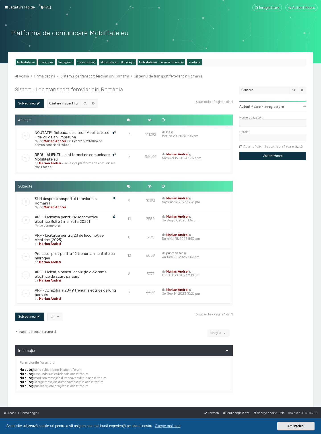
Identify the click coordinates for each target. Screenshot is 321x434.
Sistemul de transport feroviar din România (69, 89)
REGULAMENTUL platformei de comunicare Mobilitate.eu (72, 156)
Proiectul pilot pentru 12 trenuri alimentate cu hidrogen (75, 255)
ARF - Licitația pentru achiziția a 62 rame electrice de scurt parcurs (71, 273)
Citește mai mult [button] (168, 426)
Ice (168, 132)
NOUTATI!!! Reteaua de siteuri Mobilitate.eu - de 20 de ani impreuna (72, 134)
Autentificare (250, 106)
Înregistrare (274, 106)
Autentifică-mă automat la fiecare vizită (273, 146)
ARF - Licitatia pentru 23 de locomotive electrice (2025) (69, 237)
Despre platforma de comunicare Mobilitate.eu (68, 142)
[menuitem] (45, 7)
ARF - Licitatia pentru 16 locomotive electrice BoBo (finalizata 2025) (66, 219)
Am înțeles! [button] (296, 426)
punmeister (52, 225)
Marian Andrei (55, 141)
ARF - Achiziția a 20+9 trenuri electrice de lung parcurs (75, 292)
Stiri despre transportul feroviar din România (66, 200)
